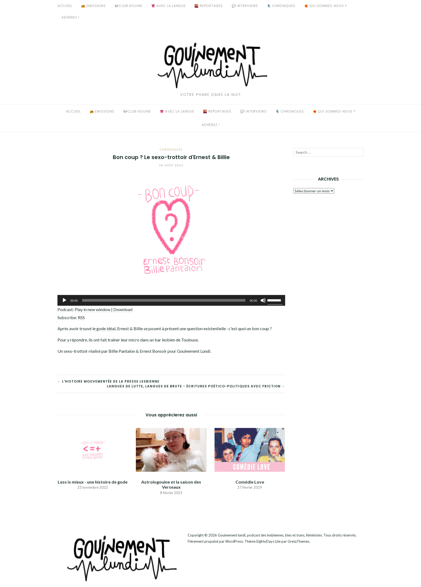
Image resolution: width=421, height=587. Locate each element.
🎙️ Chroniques (281, 5)
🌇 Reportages (208, 5)
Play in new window (92, 309)
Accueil (64, 5)
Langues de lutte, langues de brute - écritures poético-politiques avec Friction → (196, 386)
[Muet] (263, 300)
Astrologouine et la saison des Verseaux (171, 484)
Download (122, 309)
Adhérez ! (70, 17)
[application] (171, 300)
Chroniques (171, 149)
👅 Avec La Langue (168, 5)
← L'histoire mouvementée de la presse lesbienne (108, 381)
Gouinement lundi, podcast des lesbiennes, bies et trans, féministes (270, 535)
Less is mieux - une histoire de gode (93, 481)
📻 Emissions (93, 5)
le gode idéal (103, 328)
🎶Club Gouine (128, 5)
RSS (81, 317)
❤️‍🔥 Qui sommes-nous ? (325, 5)
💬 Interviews (245, 5)
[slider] (163, 300)
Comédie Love (249, 481)
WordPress (234, 541)
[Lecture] (64, 300)
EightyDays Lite (268, 541)
